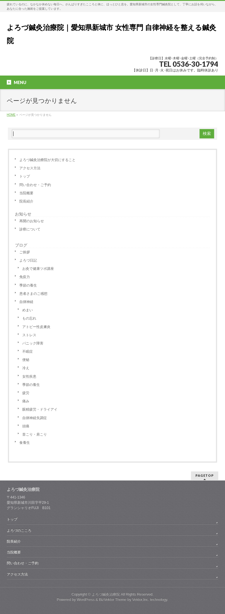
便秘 (25, 360)
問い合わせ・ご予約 (35, 185)
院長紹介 (26, 201)
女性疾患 (29, 376)
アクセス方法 (29, 168)
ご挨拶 (24, 252)
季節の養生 (28, 285)
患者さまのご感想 (33, 294)
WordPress (86, 600)
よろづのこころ (19, 530)
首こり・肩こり (34, 434)
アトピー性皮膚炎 (36, 327)
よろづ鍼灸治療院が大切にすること (47, 160)
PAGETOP (204, 475)
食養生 (24, 443)
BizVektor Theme (113, 600)
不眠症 (27, 351)
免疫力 (24, 277)
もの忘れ (29, 318)
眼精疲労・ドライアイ (39, 409)
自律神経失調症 (34, 418)
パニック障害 (32, 343)
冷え (25, 368)
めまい (27, 310)
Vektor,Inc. (140, 600)
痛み (25, 401)
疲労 (25, 393)
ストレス (29, 335)
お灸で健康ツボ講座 (38, 269)
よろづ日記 (28, 260)
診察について (29, 229)
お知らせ (23, 214)
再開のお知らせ (31, 221)
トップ (24, 176)
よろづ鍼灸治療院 (106, 594)
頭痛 (25, 426)
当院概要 (26, 193)
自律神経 (26, 302)
